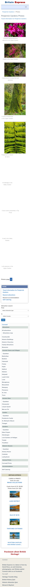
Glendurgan (5, 435)
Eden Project (6, 432)
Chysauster (5, 404)
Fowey (4, 364)
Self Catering (7, 299)
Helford (4, 369)
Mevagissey (5, 382)
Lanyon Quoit (6, 406)
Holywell (4, 374)
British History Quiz (8, 579)
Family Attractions (7, 344)
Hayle (4, 366)
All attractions (6, 330)
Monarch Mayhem (8, 585)
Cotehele (5, 454)
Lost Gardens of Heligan (9, 437)
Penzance (5, 390)
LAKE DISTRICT (14, 501)
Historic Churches (7, 342)
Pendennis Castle (7, 418)
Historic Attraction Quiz (10, 582)
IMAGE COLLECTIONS (14, 482)
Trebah (4, 440)
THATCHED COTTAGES (14, 528)
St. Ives (4, 392)
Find (2, 308)
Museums (5, 347)
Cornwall (5, 324)
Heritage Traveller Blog (9, 577)
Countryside (6, 337)
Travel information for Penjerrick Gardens (13, 18)
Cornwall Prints (7, 463)
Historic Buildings (7, 339)
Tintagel (4, 423)
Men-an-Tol (5, 409)
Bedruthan (5, 356)
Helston (4, 372)
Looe (3, 379)
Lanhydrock (5, 457)
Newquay (5, 387)
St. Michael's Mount (8, 421)
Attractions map (8, 333)
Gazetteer (6, 353)
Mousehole (5, 385)
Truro (3, 395)
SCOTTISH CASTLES (15, 542)
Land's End (5, 377)
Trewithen (5, 443)
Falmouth (5, 361)
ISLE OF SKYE (14, 515)
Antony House (6, 451)
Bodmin (4, 359)
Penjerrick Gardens (8, 12)
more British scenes (14, 544)
